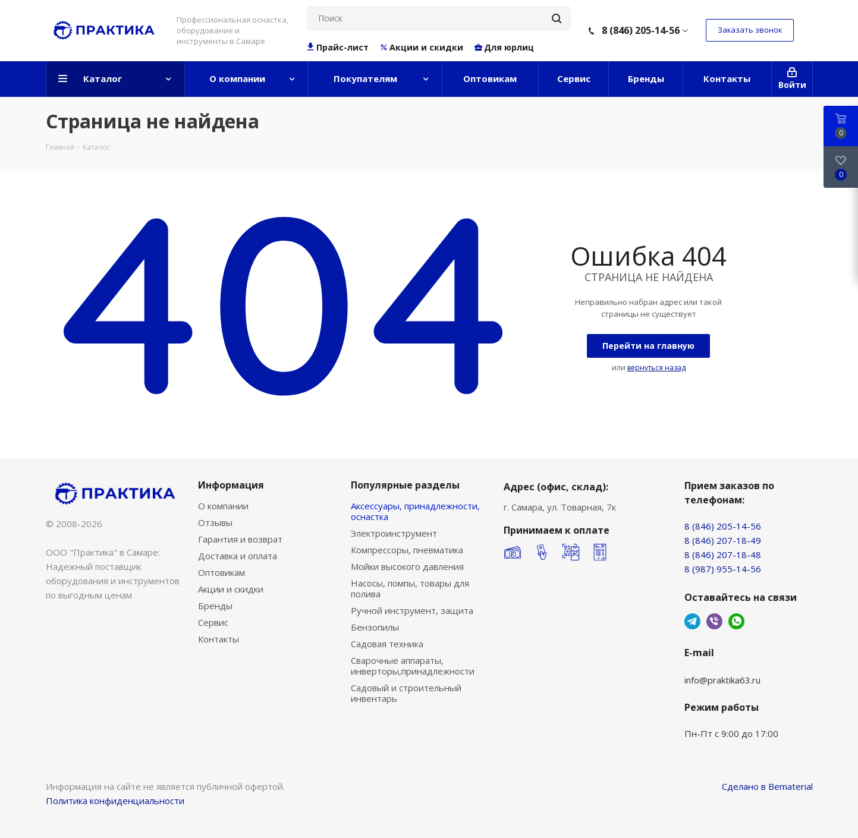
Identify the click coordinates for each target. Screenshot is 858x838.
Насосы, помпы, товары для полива (410, 588)
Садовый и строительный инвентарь (406, 693)
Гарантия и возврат (240, 539)
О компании (223, 506)
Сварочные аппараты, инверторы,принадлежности (412, 665)
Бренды (215, 606)
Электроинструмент (394, 533)
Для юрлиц (504, 47)
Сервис (213, 622)
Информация (231, 485)
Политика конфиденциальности (115, 801)
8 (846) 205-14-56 (641, 30)
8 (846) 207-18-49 (722, 540)
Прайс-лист (338, 47)
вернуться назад (656, 368)
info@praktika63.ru (722, 680)
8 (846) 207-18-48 (722, 554)
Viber (714, 621)
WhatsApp (736, 621)
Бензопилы (375, 627)
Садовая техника (387, 644)
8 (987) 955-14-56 (722, 569)
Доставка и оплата (237, 556)
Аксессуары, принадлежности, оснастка (415, 511)
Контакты (218, 639)
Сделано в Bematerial (767, 786)
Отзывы (215, 522)
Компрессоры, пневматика (407, 550)
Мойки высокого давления (407, 566)
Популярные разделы (405, 485)
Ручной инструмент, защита (412, 610)
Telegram (692, 621)
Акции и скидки (421, 47)
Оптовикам (221, 572)
